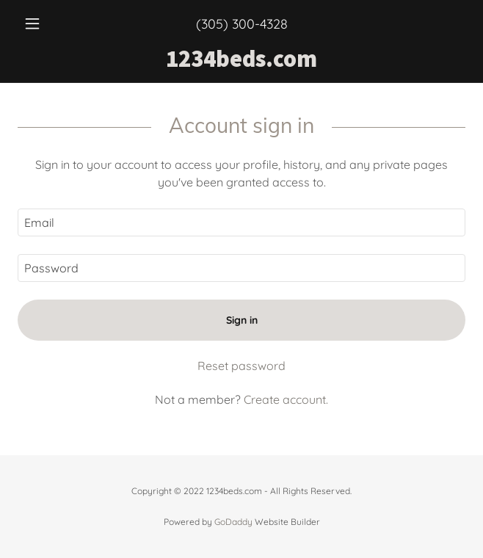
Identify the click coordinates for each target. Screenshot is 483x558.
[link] (241, 58)
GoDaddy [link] (233, 521)
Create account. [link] (286, 399)
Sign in (242, 320)
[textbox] (241, 222)
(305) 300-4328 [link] (242, 23)
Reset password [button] (241, 365)
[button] (51, 23)
